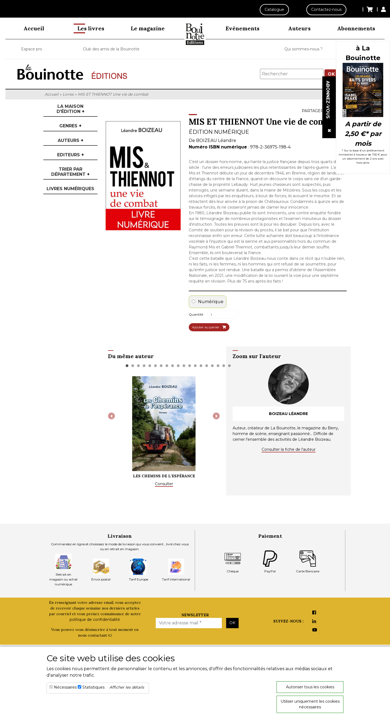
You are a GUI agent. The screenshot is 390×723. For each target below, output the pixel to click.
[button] (111, 416)
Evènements (242, 28)
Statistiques (93, 687)
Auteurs (299, 28)
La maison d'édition (70, 109)
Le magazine (148, 28)
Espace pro (31, 49)
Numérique (207, 301)
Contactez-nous (326, 9)
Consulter (164, 483)
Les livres (90, 28)
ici (110, 635)
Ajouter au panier (209, 327)
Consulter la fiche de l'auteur (289, 449)
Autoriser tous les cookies (310, 687)
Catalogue (274, 9)
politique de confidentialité (95, 619)
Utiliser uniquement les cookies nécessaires (310, 704)
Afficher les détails (126, 687)
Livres (68, 94)
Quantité (196, 314)
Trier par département (70, 172)
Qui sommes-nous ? (303, 49)
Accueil (34, 28)
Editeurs (70, 154)
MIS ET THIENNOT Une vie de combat (113, 94)
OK (232, 622)
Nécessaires (65, 687)
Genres (70, 125)
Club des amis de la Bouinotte (111, 49)
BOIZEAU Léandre (216, 140)
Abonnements (356, 28)
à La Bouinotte (363, 53)
